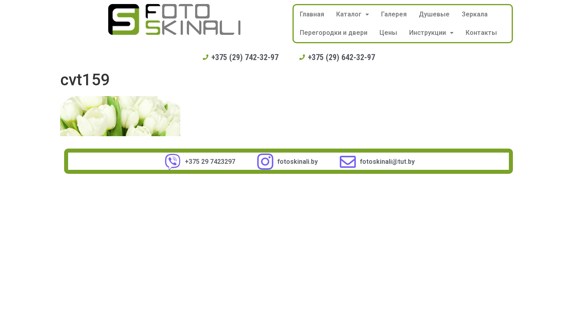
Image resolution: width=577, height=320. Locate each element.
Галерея (394, 14)
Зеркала (475, 14)
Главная (312, 14)
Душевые (434, 14)
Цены (388, 32)
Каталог (352, 14)
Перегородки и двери (333, 32)
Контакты (481, 32)
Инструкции (431, 32)
